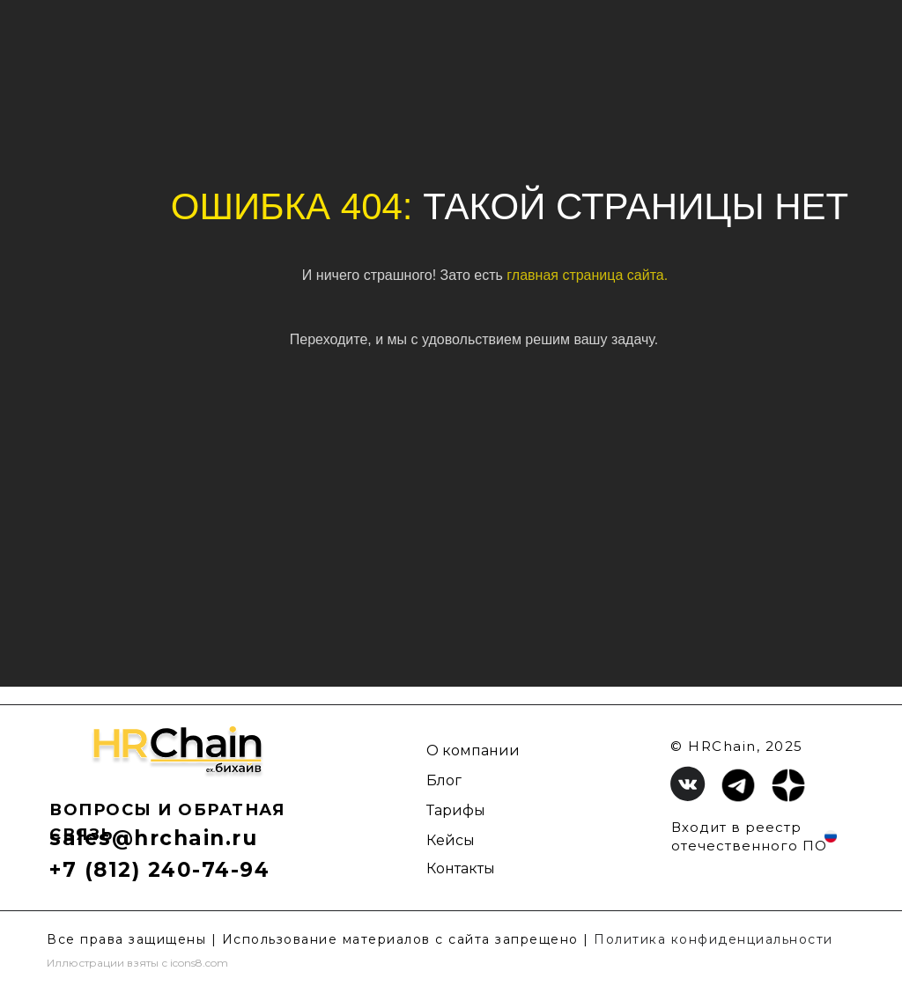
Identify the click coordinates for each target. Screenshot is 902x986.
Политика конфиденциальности (713, 939)
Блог (444, 780)
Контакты (460, 868)
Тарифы (455, 810)
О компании (473, 750)
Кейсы (450, 840)
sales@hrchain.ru (153, 838)
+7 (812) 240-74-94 (159, 869)
